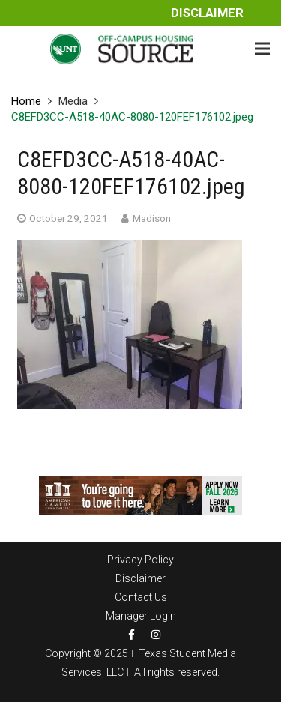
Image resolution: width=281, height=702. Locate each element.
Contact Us (141, 597)
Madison (152, 218)
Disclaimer (207, 13)
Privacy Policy (140, 560)
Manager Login (141, 616)
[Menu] (262, 48)
